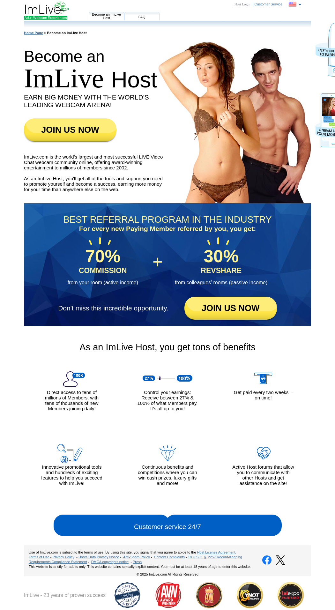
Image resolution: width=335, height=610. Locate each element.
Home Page (33, 33)
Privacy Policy (63, 557)
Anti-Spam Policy (136, 557)
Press (137, 562)
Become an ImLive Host (106, 16)
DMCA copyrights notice (110, 562)
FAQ (141, 17)
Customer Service (268, 4)
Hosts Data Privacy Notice (98, 557)
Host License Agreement (216, 552)
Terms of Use (39, 557)
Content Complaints (169, 557)
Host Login (242, 4)
